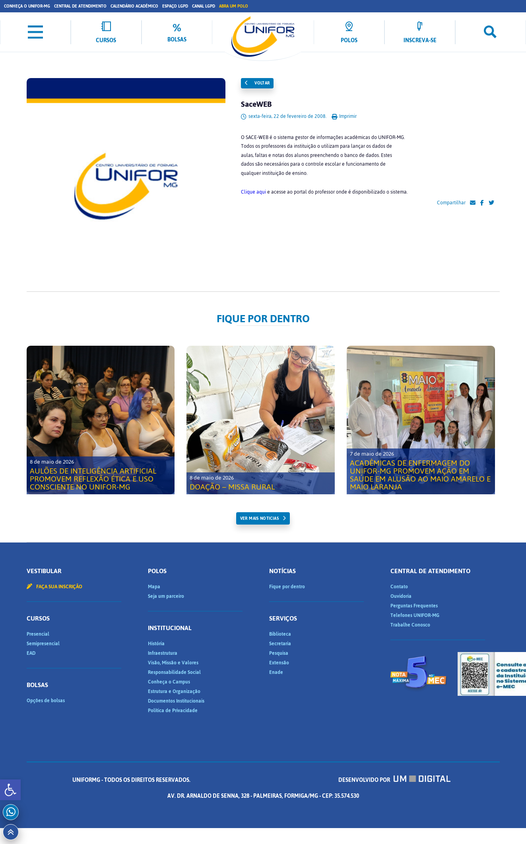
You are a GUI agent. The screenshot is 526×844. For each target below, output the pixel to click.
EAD (31, 653)
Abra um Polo (233, 6)
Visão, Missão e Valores (173, 663)
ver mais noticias (259, 518)
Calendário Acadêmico (134, 6)
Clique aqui (253, 192)
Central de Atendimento (80, 6)
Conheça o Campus (169, 682)
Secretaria (280, 643)
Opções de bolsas (46, 700)
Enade (276, 672)
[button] (10, 789)
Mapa (154, 586)
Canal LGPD (203, 6)
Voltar (257, 83)
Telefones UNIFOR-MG (414, 615)
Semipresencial (43, 643)
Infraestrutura (162, 653)
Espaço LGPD (175, 6)
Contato (399, 586)
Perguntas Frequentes (414, 606)
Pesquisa (278, 653)
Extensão (279, 663)
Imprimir (344, 116)
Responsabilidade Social (174, 672)
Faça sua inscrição (54, 586)
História (156, 643)
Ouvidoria (400, 596)
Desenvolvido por (394, 780)
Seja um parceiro (166, 596)
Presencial (38, 634)
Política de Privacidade (173, 710)
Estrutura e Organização (174, 691)
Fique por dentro (287, 586)
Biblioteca (280, 634)
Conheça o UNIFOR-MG (27, 6)
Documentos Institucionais (176, 701)
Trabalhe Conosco (410, 625)
